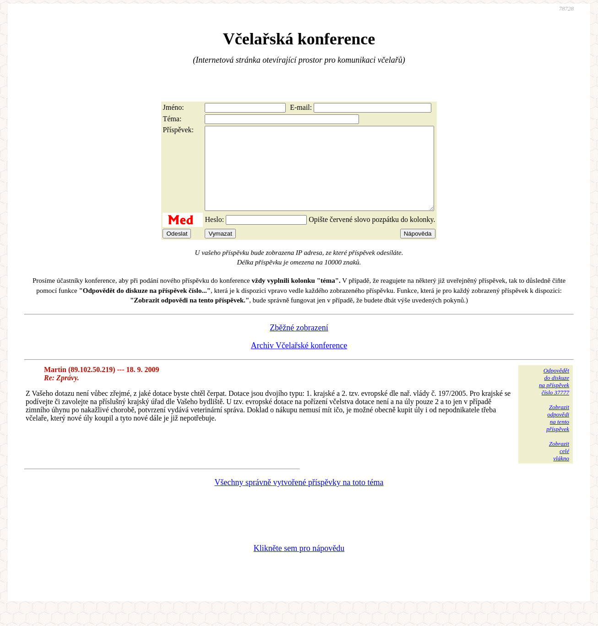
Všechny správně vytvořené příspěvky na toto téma (299, 498)
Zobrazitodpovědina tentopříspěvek (557, 434)
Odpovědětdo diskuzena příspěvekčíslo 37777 (554, 397)
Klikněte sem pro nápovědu (299, 564)
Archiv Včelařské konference (299, 362)
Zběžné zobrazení (299, 344)
